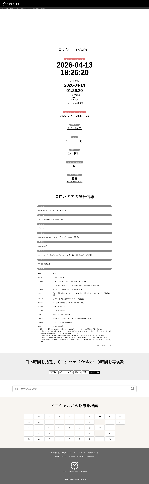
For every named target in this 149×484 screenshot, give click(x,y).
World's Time (5, 8)
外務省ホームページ (105, 345)
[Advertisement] (74, 24)
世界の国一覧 (13, 8)
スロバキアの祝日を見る (74, 182)
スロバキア (21, 8)
